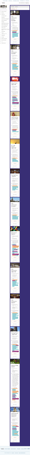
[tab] (15, 42)
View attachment (15, 387)
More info (15, 39)
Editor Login (27, 0)
